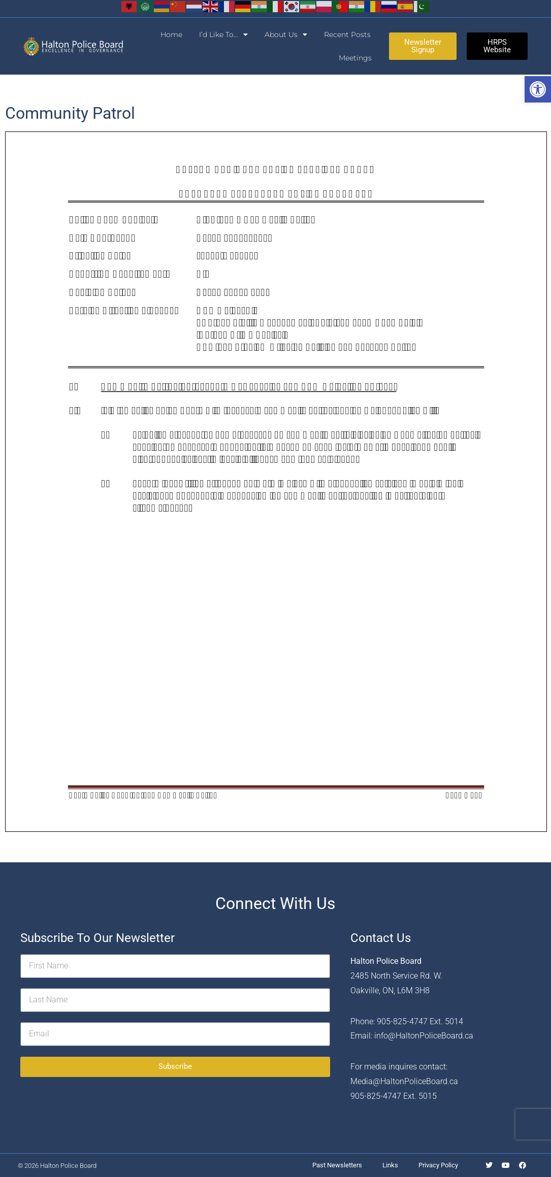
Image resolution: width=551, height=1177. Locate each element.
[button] (538, 89)
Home (171, 34)
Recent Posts (347, 34)
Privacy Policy (438, 1165)
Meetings (355, 57)
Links (390, 1165)
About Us (286, 34)
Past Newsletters (337, 1165)
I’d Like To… (223, 34)
